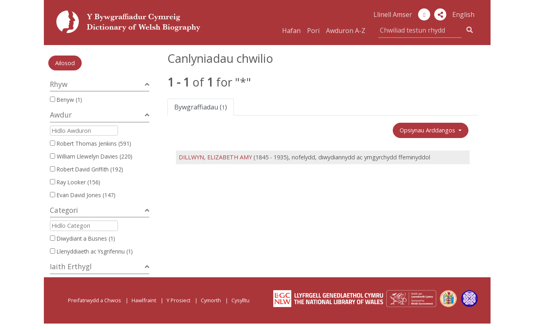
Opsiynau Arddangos (428, 130)
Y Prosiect (178, 300)
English (463, 14)
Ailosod (65, 63)
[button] (440, 14)
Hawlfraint (144, 300)
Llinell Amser (392, 14)
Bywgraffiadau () (200, 107)
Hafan (291, 30)
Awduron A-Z (345, 30)
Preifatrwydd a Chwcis (94, 300)
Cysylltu (240, 300)
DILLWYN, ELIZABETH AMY (215, 157)
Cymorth (211, 300)
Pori (313, 30)
